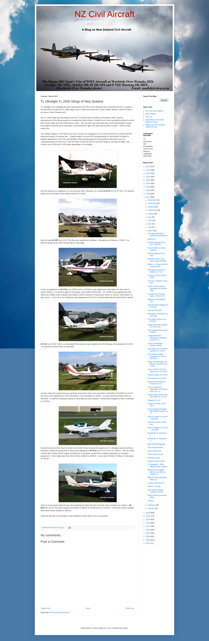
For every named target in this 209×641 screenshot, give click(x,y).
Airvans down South (155, 454)
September (152, 210)
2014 (148, 519)
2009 (148, 536)
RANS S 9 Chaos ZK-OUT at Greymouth (158, 265)
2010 (148, 533)
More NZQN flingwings (156, 444)
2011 (148, 530)
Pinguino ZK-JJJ (154, 400)
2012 (148, 526)
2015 (148, 516)
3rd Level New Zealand (154, 111)
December (152, 200)
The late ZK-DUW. (155, 310)
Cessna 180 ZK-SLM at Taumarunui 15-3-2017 (157, 370)
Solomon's (152, 239)
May (150, 224)
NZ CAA (148, 117)
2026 (148, 167)
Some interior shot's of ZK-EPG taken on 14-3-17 (158, 396)
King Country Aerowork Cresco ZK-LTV (156, 383)
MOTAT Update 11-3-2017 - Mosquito (158, 418)
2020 (148, 187)
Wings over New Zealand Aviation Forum (155, 126)
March (150, 231)
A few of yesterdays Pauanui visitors (155, 344)
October (151, 207)
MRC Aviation (150, 114)
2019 (148, 190)
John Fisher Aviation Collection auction (156, 491)
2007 (148, 543)
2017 (148, 197)
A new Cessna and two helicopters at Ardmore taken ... (157, 288)
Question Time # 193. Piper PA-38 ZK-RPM (157, 260)
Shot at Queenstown (155, 447)
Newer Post (45, 608)
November (152, 203)
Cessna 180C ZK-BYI (156, 483)
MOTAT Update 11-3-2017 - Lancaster (158, 429)
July (150, 217)
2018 (148, 194)
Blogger (125, 628)
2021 (148, 183)
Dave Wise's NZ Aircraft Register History (154, 121)
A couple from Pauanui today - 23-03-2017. (156, 295)
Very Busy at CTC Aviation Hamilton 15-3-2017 (158, 350)
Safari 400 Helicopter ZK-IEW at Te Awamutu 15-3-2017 (158, 364)
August (151, 214)
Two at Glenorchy (154, 451)
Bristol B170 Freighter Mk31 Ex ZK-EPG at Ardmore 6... (156, 472)
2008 (148, 540)
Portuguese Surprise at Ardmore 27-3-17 (156, 271)
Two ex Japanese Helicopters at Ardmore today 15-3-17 (157, 389)
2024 (148, 173)
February (151, 505)
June (150, 220)
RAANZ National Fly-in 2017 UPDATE (156, 243)
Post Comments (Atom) (60, 613)
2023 (148, 177)
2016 (148, 513)
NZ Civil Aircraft (104, 14)
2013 (148, 523)
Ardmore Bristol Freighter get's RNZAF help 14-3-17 (158, 411)
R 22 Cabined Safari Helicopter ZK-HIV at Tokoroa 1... (157, 356)
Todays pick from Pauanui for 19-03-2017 (157, 326)
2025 (148, 170)
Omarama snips (154, 458)
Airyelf (109, 628)
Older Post (130, 608)
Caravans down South (156, 461)
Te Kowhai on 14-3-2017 (157, 378)
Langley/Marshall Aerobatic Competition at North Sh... (157, 338)
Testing (150, 501)
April (150, 227)
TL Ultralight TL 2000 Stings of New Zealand (157, 465)
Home (88, 608)
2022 (148, 180)
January (151, 508)
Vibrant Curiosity (154, 486)
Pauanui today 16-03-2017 (158, 375)
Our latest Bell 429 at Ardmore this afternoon (157, 235)
